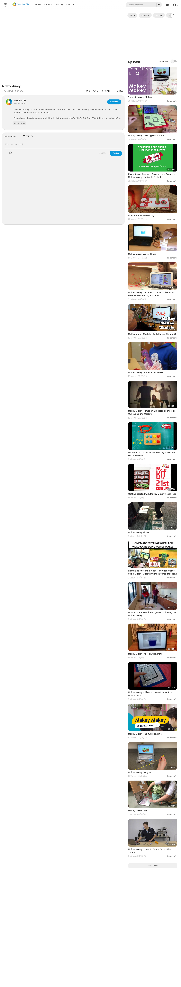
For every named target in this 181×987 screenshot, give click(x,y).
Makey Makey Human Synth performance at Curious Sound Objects (151, 412)
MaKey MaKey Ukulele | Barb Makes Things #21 (152, 334)
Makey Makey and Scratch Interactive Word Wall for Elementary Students (151, 294)
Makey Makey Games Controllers (145, 372)
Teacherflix (20, 100)
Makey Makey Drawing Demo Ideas (146, 135)
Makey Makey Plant (138, 810)
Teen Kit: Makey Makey (140, 97)
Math (38, 4)
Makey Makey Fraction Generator (145, 653)
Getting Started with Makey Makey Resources (152, 493)
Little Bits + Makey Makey (141, 215)
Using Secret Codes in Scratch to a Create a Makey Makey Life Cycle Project (151, 176)
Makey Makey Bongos (139, 772)
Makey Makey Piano (138, 532)
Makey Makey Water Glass (142, 254)
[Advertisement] (152, 38)
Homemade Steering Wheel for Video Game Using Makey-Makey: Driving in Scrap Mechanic (152, 572)
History (59, 4)
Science (48, 4)
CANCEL (102, 153)
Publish (116, 153)
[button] (175, 5)
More (70, 4)
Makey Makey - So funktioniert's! (145, 733)
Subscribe (114, 102)
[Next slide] (173, 15)
